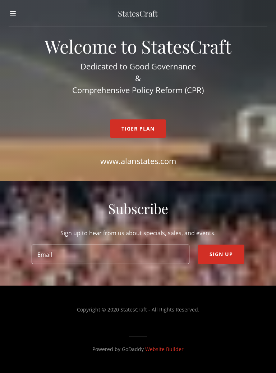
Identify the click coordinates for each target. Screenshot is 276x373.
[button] (21, 13)
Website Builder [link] (164, 349)
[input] (110, 254)
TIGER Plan (138, 128)
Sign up (221, 254)
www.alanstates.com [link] (138, 160)
